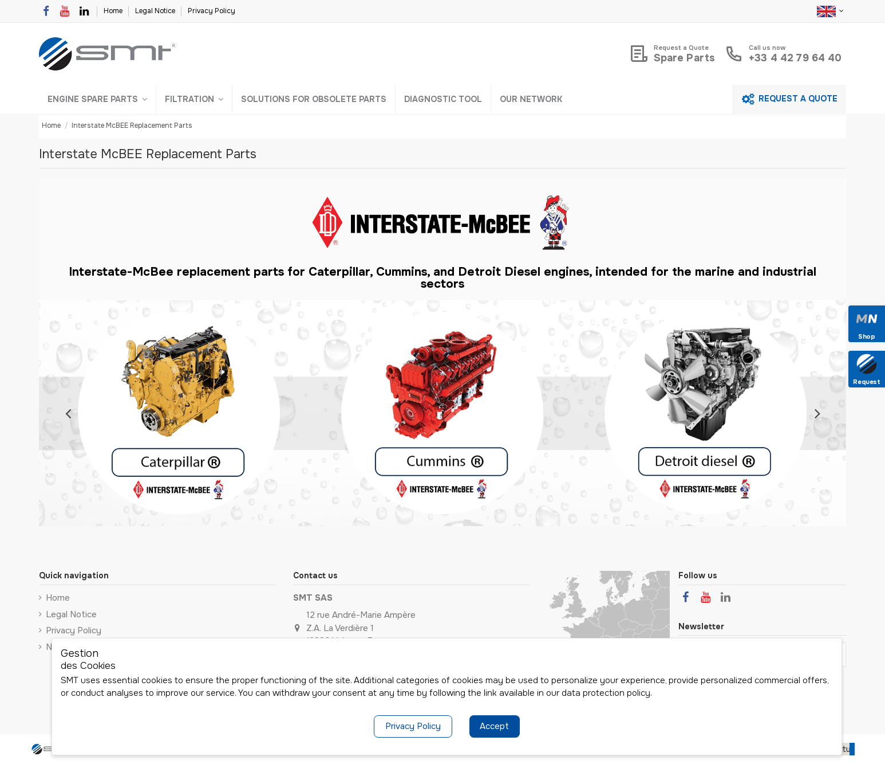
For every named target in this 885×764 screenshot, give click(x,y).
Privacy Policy (211, 10)
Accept (494, 726)
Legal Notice (156, 10)
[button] (97, 99)
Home (114, 10)
